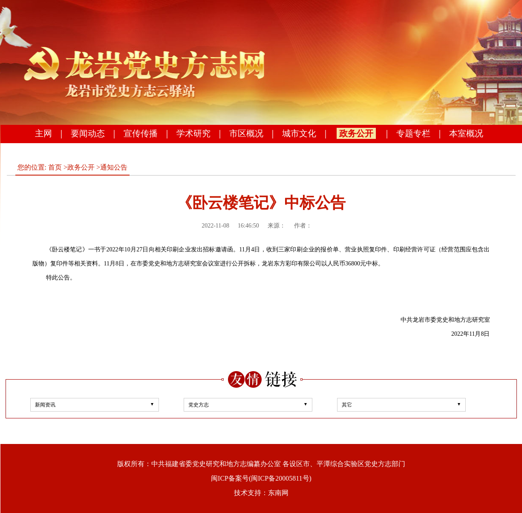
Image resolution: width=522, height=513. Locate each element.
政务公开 (356, 133)
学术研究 (193, 133)
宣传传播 (141, 133)
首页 (55, 167)
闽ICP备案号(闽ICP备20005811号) (261, 478)
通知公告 (113, 167)
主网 (43, 133)
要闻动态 (88, 133)
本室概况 (466, 133)
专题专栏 (413, 133)
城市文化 (299, 133)
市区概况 (246, 133)
